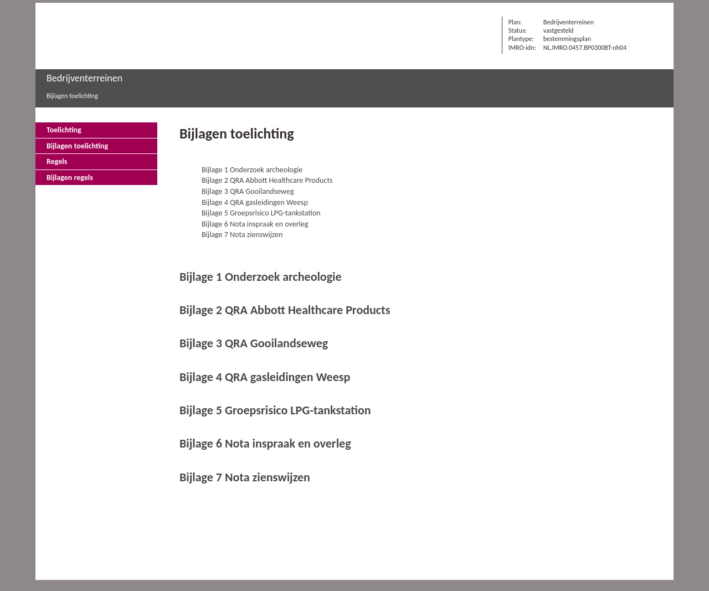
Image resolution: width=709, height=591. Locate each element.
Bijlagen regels (70, 177)
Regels (57, 161)
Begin (650, 133)
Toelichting (64, 130)
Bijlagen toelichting (72, 96)
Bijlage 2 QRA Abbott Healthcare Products (267, 180)
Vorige (650, 149)
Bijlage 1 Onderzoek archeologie (252, 169)
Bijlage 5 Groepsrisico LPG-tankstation (261, 213)
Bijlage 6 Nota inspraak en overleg (255, 224)
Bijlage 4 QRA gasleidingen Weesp (255, 202)
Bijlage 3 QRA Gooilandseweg (248, 191)
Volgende (650, 164)
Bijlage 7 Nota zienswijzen (242, 234)
